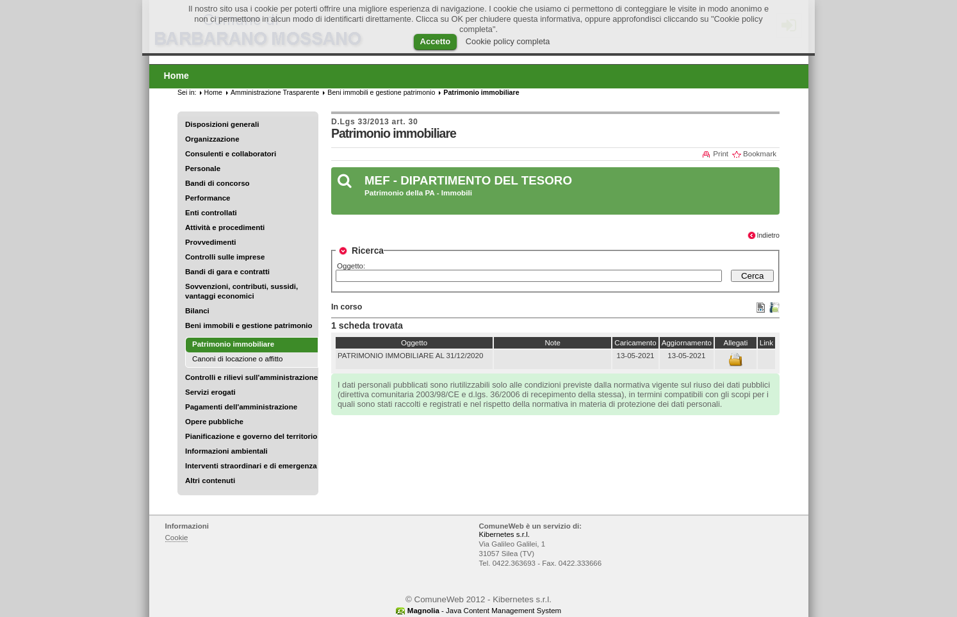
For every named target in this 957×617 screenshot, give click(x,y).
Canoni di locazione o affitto (237, 359)
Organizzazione (212, 139)
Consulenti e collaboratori (230, 154)
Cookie (176, 537)
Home (213, 92)
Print (720, 154)
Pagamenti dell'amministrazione (241, 407)
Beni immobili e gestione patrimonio (249, 325)
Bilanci (197, 311)
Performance (208, 198)
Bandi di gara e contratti (227, 272)
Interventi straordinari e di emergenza (251, 466)
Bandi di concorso (217, 183)
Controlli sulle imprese (225, 257)
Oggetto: (351, 266)
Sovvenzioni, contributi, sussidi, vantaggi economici (241, 291)
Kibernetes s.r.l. (504, 534)
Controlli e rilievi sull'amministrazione (251, 377)
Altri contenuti (210, 480)
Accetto (435, 41)
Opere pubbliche (214, 421)
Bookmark (759, 154)
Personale (202, 168)
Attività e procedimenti (225, 227)
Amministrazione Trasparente (275, 92)
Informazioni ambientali (226, 451)
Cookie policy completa (508, 41)
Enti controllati (211, 213)
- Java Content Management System (484, 610)
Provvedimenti (210, 242)
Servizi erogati (210, 392)
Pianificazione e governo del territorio (251, 436)
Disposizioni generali (222, 124)
